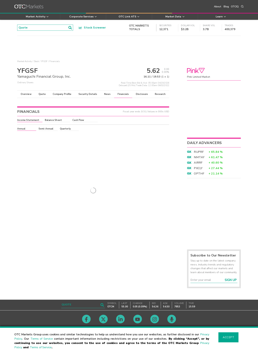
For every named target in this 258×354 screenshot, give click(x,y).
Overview (26, 94)
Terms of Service (41, 339)
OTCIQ (235, 6)
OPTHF (199, 174)
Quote (42, 94)
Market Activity (24, 61)
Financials (123, 94)
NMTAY (199, 157)
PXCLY (198, 168)
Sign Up (231, 280)
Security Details (87, 94)
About (217, 6)
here (66, 135)
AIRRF (198, 163)
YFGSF (44, 61)
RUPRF (199, 152)
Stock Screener (92, 28)
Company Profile (62, 94)
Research (160, 94)
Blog (226, 6)
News (107, 94)
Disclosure (142, 94)
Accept (228, 337)
